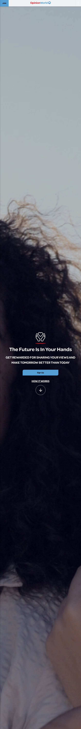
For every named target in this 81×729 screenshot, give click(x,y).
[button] (41, 389)
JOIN (4, 3)
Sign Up (40, 372)
